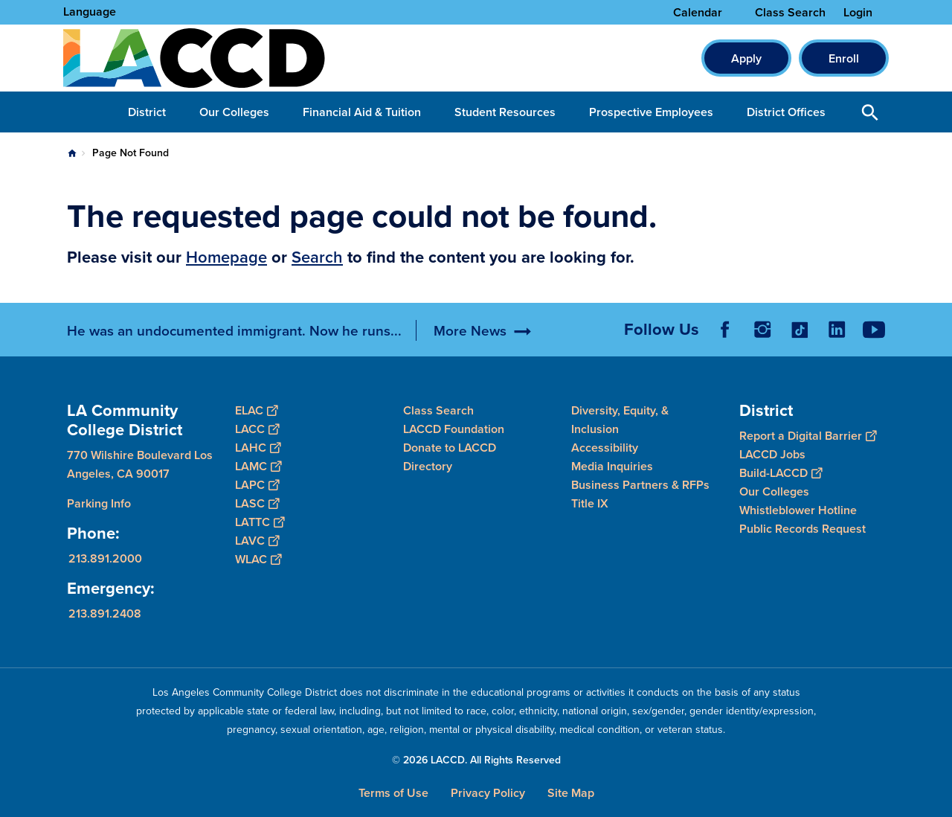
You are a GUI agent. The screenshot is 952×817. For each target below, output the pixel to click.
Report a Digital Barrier (807, 435)
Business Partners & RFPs (640, 484)
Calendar (697, 12)
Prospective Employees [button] (651, 112)
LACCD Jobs (772, 454)
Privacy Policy (488, 792)
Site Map (570, 792)
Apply (746, 58)
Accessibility (604, 447)
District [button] (147, 112)
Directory (427, 466)
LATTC (259, 522)
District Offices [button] (786, 112)
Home (72, 153)
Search (317, 257)
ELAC (256, 410)
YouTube (874, 329)
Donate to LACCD (449, 447)
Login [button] (857, 12)
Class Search (790, 12)
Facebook (725, 329)
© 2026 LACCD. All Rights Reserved (476, 759)
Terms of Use (393, 792)
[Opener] (937, 324)
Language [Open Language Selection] (89, 11)
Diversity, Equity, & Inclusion (620, 420)
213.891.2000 (105, 558)
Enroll (844, 58)
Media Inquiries (612, 466)
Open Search (870, 112)
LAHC (257, 447)
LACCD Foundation (453, 429)
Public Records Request (802, 528)
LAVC (257, 540)
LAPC (257, 484)
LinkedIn (837, 329)
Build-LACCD (780, 472)
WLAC (258, 559)
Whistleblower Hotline (798, 510)
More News (470, 330)
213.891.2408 (104, 613)
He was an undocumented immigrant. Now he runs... (234, 330)
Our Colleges (774, 491)
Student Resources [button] (505, 112)
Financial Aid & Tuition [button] (362, 112)
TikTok (799, 329)
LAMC (258, 466)
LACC (257, 429)
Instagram (762, 329)
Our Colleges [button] (234, 112)
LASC (257, 503)
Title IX (589, 503)
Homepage (226, 257)
